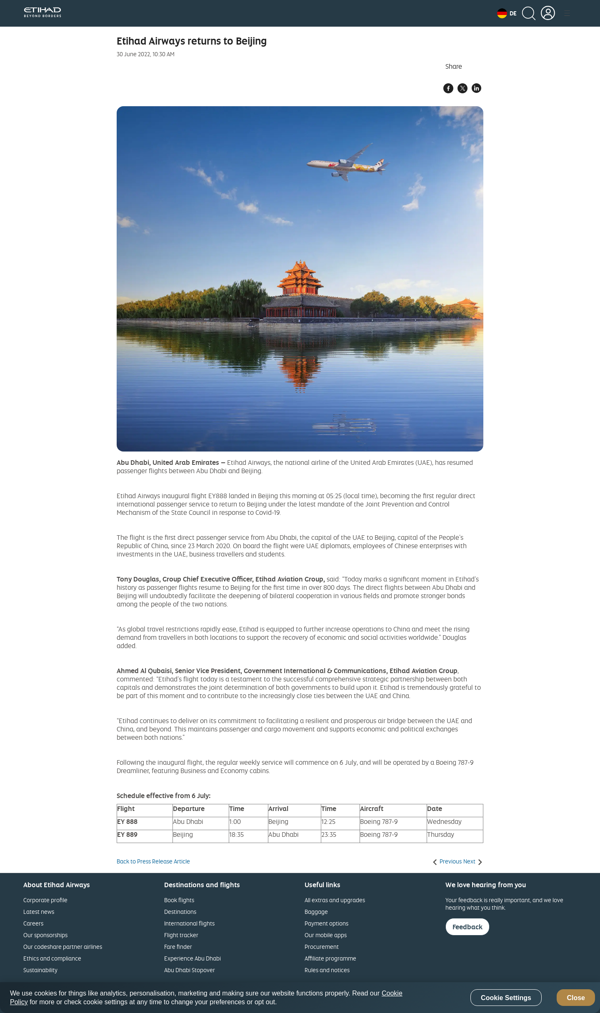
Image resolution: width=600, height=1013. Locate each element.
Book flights (179, 900)
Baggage (316, 912)
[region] (300, 997)
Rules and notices (327, 970)
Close (576, 997)
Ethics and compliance (52, 958)
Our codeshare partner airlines (62, 947)
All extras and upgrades (335, 900)
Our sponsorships (45, 935)
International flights (189, 923)
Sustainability (40, 970)
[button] (507, 13)
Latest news (38, 912)
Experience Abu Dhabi (192, 958)
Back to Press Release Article (153, 861)
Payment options (326, 923)
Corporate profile (45, 900)
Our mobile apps (326, 935)
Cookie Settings (506, 997)
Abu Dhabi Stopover (189, 970)
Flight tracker (181, 935)
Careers (33, 923)
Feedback (467, 926)
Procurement (322, 947)
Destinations (180, 912)
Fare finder (178, 947)
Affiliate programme (330, 958)
